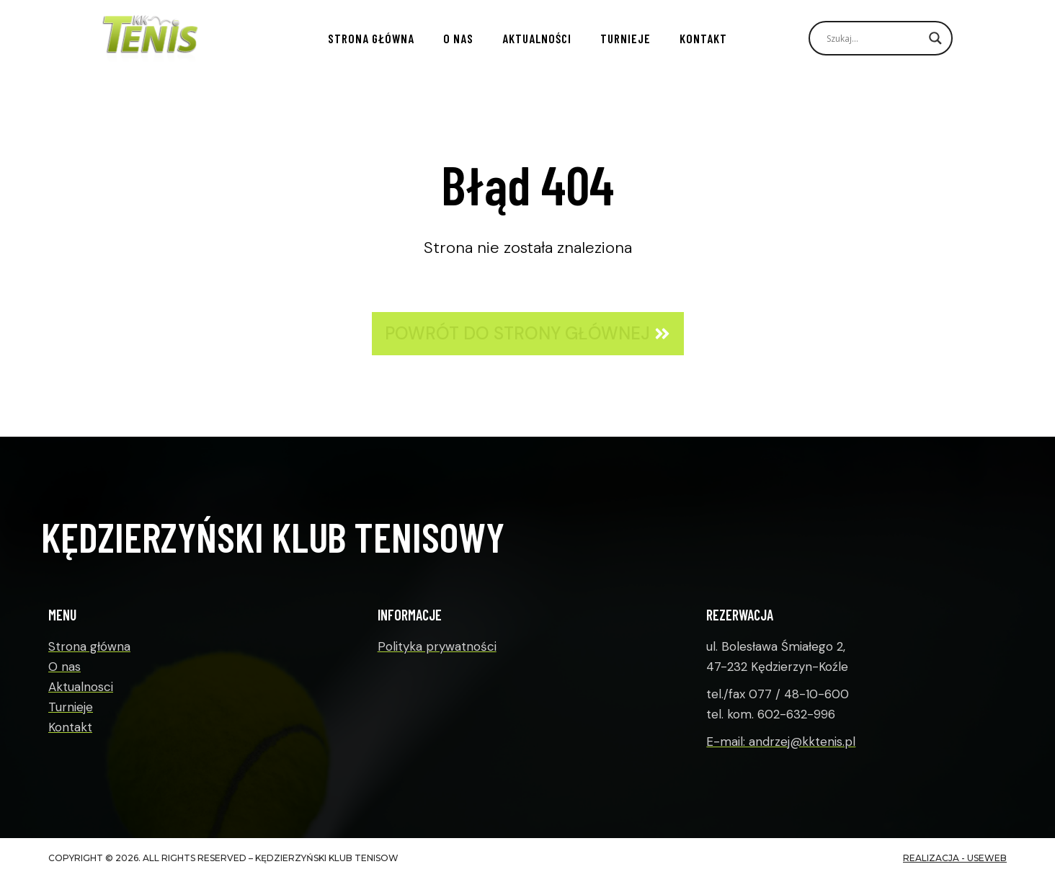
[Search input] (874, 38)
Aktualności (536, 38)
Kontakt (703, 38)
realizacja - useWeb (955, 857)
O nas (458, 38)
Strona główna (371, 38)
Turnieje (625, 38)
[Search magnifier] (935, 38)
